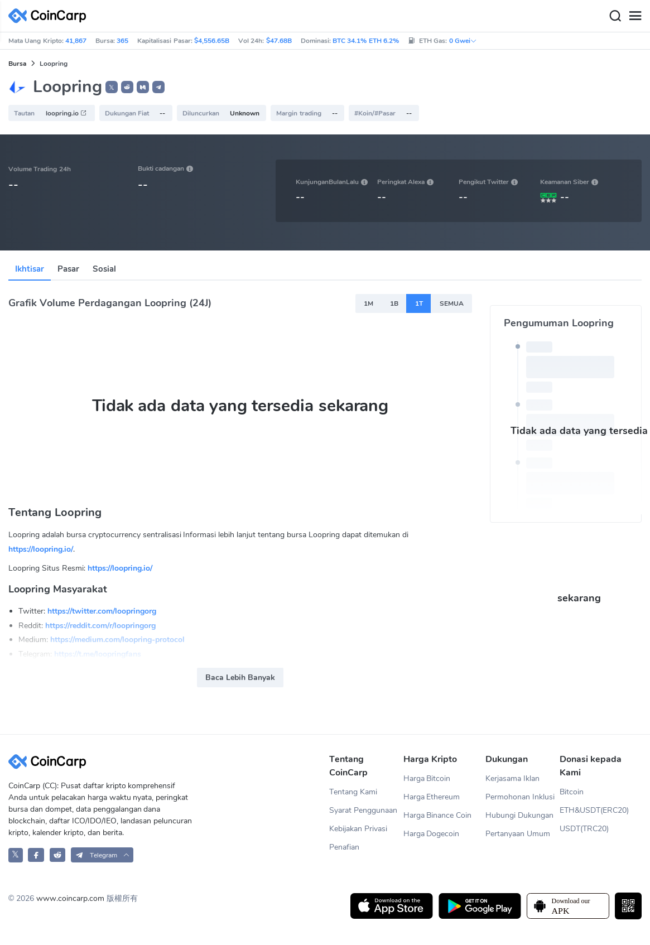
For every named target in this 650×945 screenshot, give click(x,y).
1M (368, 303)
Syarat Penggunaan (363, 810)
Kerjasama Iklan (512, 778)
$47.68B (279, 40)
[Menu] (635, 16)
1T (419, 303)
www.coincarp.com (70, 898)
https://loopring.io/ (40, 549)
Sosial (104, 268)
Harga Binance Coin (437, 815)
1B (394, 303)
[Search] (615, 16)
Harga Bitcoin (427, 778)
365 (122, 40)
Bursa (17, 63)
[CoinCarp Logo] (50, 16)
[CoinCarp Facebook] (36, 855)
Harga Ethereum (431, 797)
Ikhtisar (29, 268)
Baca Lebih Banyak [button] (240, 677)
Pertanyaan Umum (517, 833)
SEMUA (452, 303)
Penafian (344, 847)
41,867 (75, 40)
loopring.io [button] (66, 113)
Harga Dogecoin (431, 833)
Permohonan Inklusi (520, 797)
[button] (127, 87)
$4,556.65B (211, 40)
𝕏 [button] (111, 87)
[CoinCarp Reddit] (58, 855)
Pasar (68, 268)
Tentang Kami (353, 792)
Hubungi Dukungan (519, 815)
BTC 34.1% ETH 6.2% (366, 40)
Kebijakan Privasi (358, 828)
